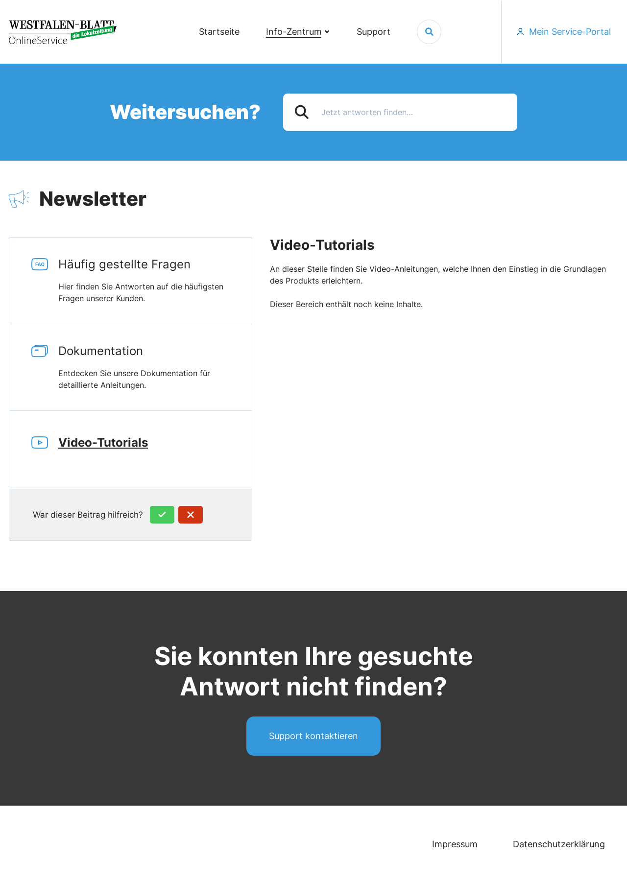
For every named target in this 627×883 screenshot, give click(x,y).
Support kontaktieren (313, 736)
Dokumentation (155, 367)
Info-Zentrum (294, 31)
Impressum (455, 844)
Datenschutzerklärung (559, 844)
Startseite (219, 31)
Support (373, 31)
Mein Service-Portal (570, 31)
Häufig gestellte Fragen (155, 280)
